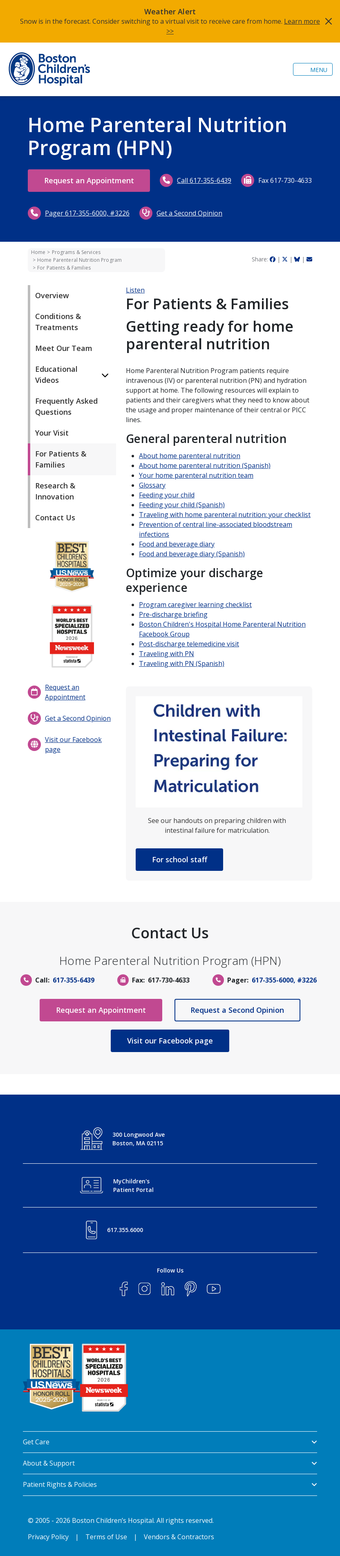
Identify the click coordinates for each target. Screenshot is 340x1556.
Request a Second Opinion (238, 1010)
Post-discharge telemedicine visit (189, 643)
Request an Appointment (90, 180)
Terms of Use (106, 1536)
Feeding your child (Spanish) (182, 504)
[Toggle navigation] (313, 69)
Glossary (152, 485)
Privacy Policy (48, 1536)
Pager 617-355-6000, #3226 (167, 213)
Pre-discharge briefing (173, 614)
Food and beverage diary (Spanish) (192, 553)
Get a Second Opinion (270, 213)
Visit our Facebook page (73, 744)
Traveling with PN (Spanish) (181, 663)
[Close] (328, 21)
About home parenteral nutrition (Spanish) (205, 465)
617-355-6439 (73, 980)
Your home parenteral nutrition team (196, 475)
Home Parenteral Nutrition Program (79, 259)
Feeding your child (167, 494)
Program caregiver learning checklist (195, 604)
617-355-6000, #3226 (284, 980)
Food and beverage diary (177, 544)
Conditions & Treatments (58, 321)
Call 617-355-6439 (206, 180)
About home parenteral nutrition (189, 455)
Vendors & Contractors (179, 1536)
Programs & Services (76, 252)
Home (38, 252)
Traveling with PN (166, 653)
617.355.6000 (125, 1230)
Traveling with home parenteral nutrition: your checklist (225, 514)
